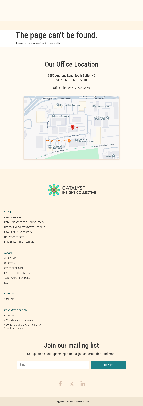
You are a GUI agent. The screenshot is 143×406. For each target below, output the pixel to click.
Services (36, 25)
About (55, 25)
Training (73, 25)
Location (90, 25)
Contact (108, 25)
